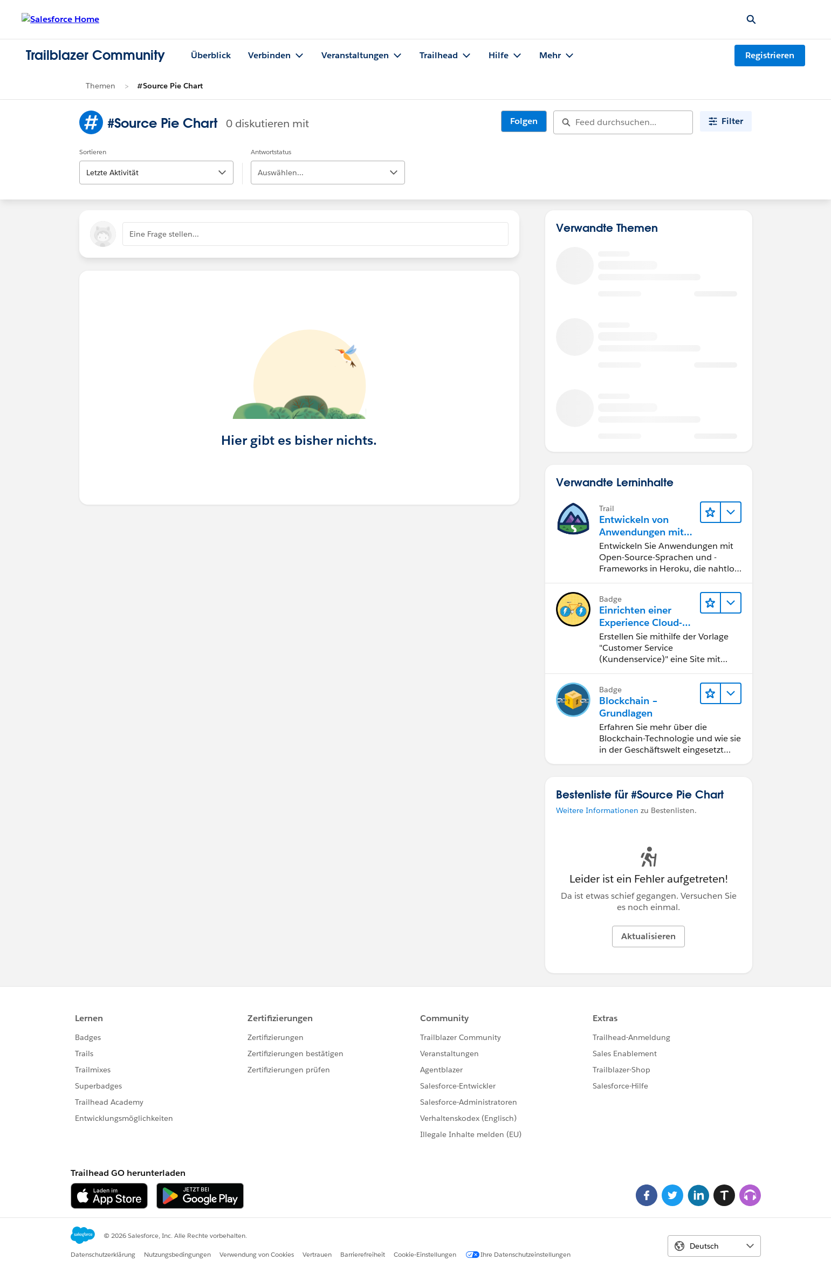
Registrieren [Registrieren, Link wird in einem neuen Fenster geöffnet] (769, 55)
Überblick (211, 55)
